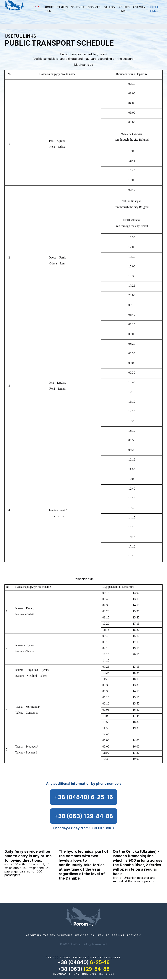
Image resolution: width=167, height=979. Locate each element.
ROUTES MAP (124, 9)
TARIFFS (62, 7)
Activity (139, 7)
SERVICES (94, 7)
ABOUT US (49, 9)
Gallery (110, 7)
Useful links (154, 9)
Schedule (78, 7)
